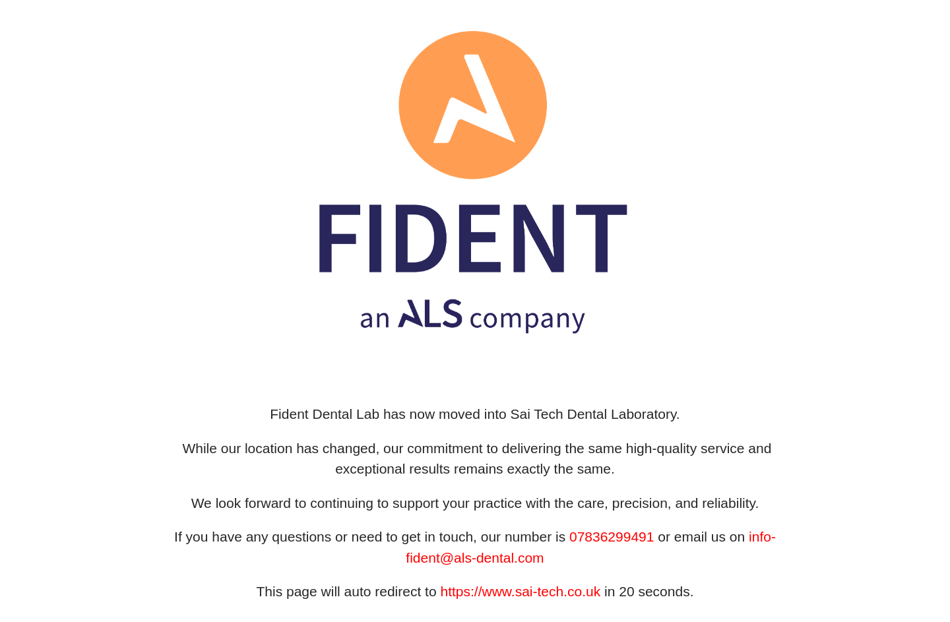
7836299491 (615, 536)
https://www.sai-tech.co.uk (520, 591)
